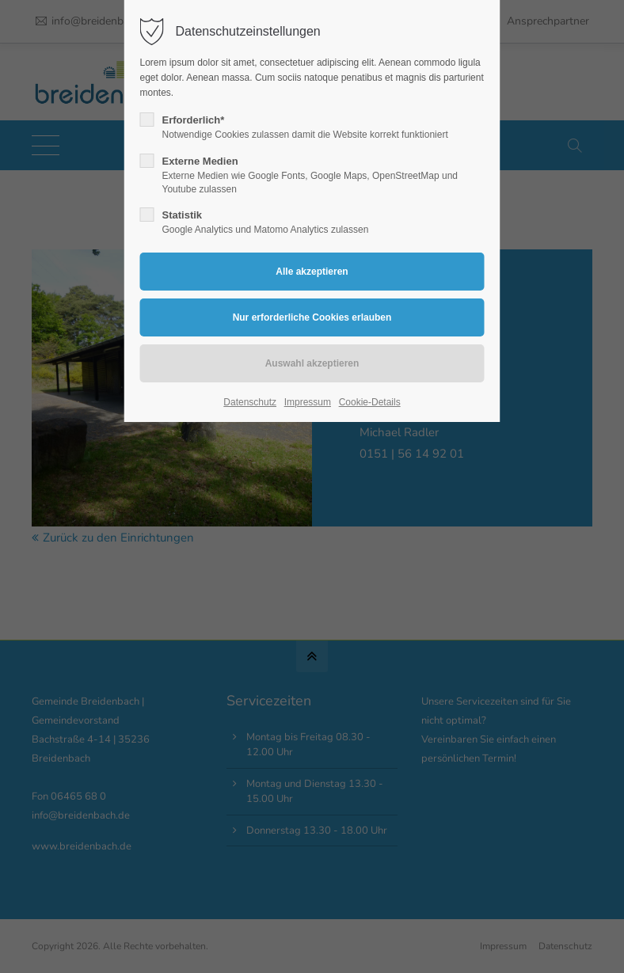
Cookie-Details (370, 402)
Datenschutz (249, 402)
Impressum (307, 402)
